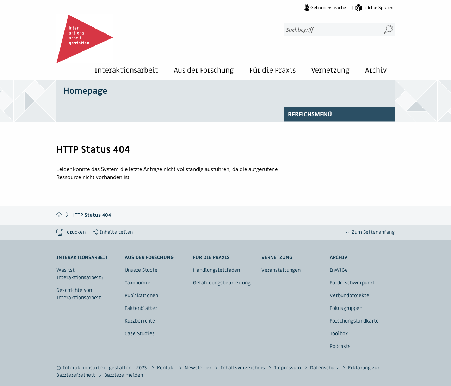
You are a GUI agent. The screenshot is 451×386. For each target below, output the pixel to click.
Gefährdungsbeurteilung (222, 283)
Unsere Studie (141, 270)
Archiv (376, 71)
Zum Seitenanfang (373, 232)
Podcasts (340, 346)
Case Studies (140, 333)
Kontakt (167, 367)
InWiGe (339, 270)
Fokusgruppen (346, 308)
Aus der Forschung (204, 71)
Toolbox (339, 333)
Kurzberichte (140, 321)
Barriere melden (123, 375)
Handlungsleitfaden (216, 270)
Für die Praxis (272, 71)
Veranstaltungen (281, 270)
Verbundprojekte (349, 295)
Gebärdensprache (328, 8)
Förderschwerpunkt (352, 283)
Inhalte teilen (116, 232)
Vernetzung (330, 71)
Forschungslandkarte (354, 321)
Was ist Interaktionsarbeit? (79, 274)
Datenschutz (325, 367)
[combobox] (330, 29)
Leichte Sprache (379, 8)
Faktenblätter (141, 308)
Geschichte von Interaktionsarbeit (78, 294)
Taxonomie (137, 283)
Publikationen (141, 295)
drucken (76, 232)
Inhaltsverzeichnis (243, 367)
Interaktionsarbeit (126, 71)
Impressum (288, 367)
